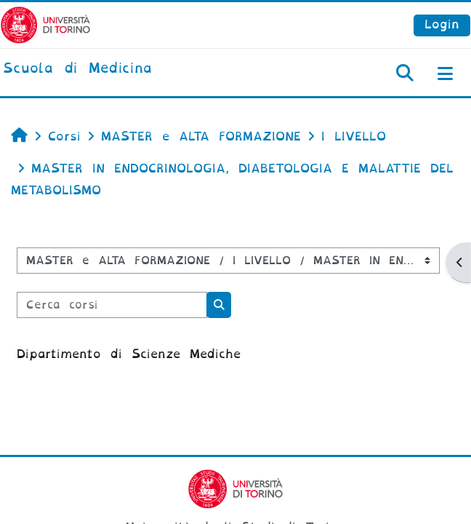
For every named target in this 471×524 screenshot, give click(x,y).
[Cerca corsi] (112, 305)
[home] (77, 69)
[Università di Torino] (45, 24)
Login (441, 24)
